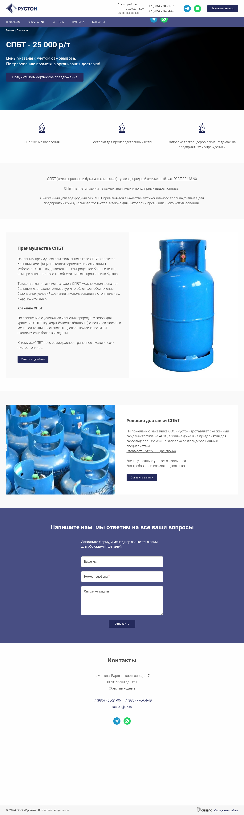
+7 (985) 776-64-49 (161, 11)
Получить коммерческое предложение (44, 77)
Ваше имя (91, 561)
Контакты (98, 22)
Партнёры (58, 22)
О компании (36, 22)
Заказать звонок (222, 8)
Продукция (13, 22)
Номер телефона (96, 576)
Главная (10, 30)
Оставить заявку (142, 477)
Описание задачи (96, 591)
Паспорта (78, 22)
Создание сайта (226, 811)
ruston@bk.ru (122, 707)
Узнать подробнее (33, 359)
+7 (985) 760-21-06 (161, 6)
